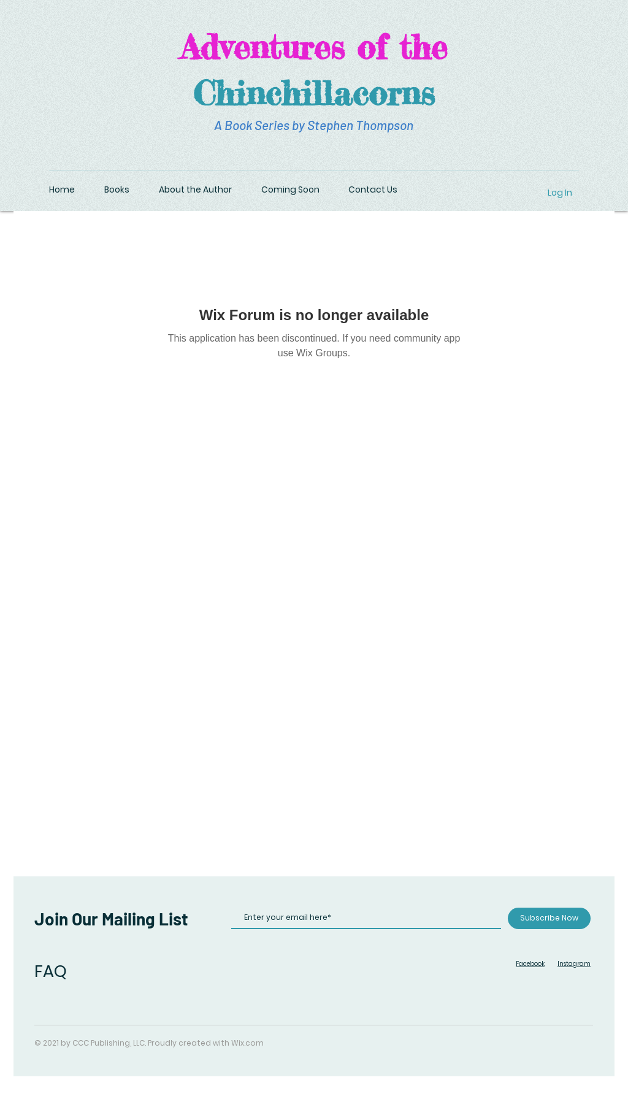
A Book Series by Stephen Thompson (313, 124)
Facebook (530, 963)
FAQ (50, 971)
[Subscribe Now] (549, 918)
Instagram (574, 963)
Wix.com (247, 1043)
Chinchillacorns (314, 92)
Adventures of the (313, 46)
